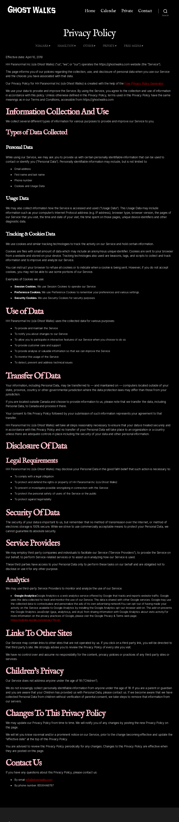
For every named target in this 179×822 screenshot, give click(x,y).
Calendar (108, 10)
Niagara (41, 46)
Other (88, 46)
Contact (145, 10)
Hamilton (66, 46)
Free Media (132, 46)
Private (127, 10)
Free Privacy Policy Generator (143, 83)
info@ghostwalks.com (39, 779)
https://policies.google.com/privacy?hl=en (35, 620)
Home (90, 10)
